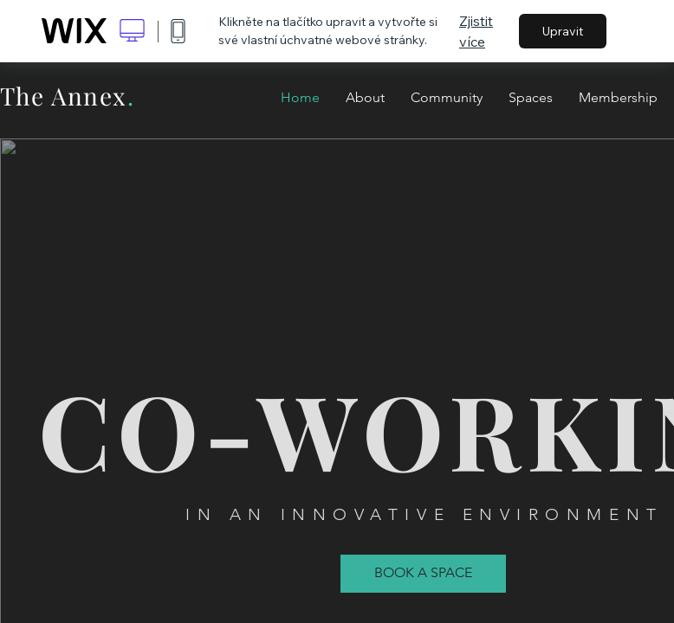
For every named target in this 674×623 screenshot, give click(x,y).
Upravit (562, 31)
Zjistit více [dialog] (476, 31)
